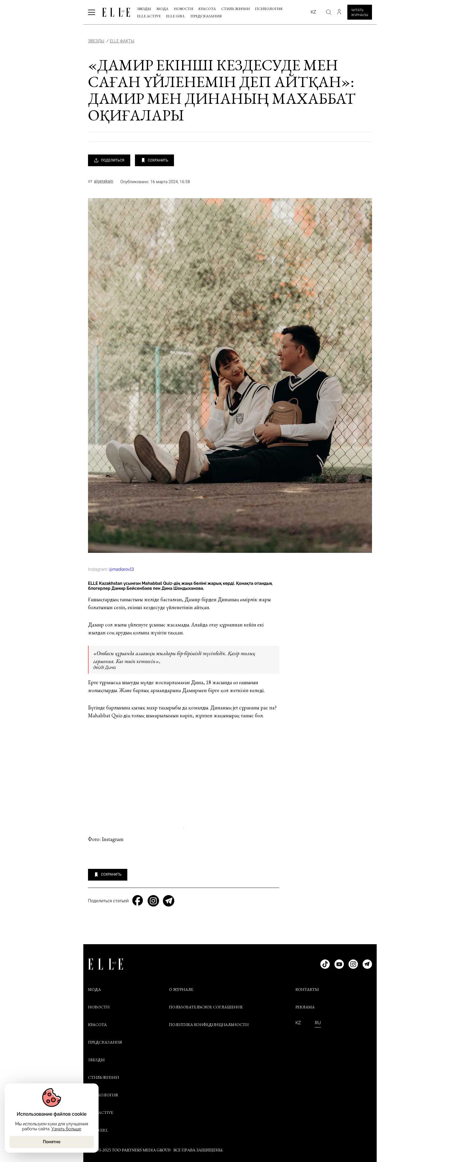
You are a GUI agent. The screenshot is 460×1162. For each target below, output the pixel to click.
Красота (207, 8)
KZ (298, 1022)
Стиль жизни (235, 8)
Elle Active (149, 15)
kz (313, 11)
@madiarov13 (121, 569)
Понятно (51, 1141)
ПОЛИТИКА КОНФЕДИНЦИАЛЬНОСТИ (208, 1024)
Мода (162, 8)
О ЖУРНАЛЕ (181, 989)
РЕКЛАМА (305, 1007)
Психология (269, 8)
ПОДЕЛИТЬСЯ (109, 160)
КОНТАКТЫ (307, 989)
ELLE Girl (175, 15)
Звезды (144, 8)
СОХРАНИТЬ (154, 160)
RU (318, 1022)
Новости (183, 8)
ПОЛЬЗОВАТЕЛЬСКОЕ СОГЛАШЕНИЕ (206, 1007)
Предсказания (206, 15)
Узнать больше (66, 1128)
